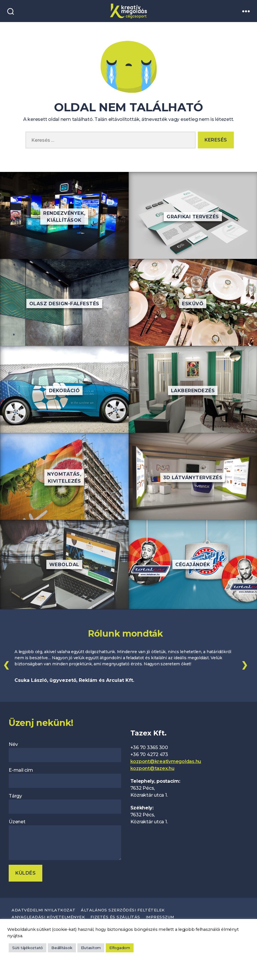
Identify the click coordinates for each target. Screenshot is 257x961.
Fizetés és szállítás (115, 915)
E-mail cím (65, 776)
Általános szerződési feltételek (123, 908)
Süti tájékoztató (27, 947)
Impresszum (160, 915)
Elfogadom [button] (119, 947)
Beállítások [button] (61, 947)
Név (65, 750)
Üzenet (65, 838)
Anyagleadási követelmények (48, 915)
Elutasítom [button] (91, 947)
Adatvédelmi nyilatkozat (44, 908)
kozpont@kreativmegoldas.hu (165, 760)
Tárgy (65, 802)
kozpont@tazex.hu (152, 767)
